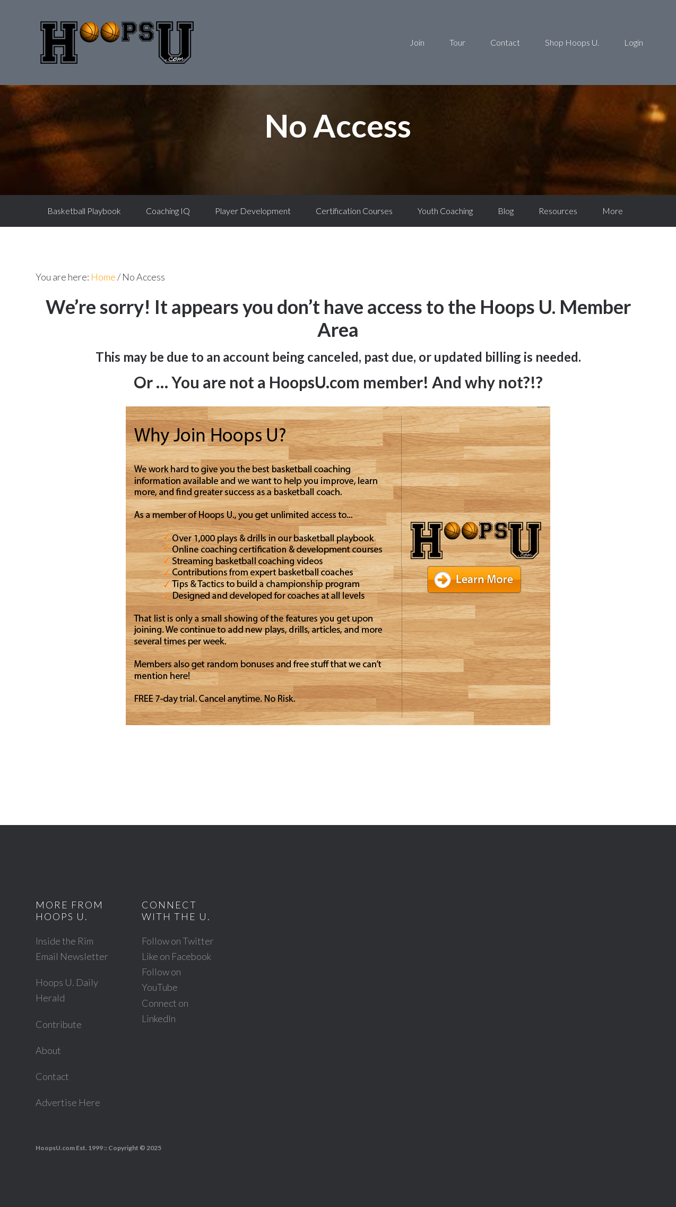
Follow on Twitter (178, 941)
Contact (52, 1076)
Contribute (59, 1024)
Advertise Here (68, 1102)
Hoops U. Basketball (116, 42)
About (48, 1050)
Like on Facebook (176, 956)
